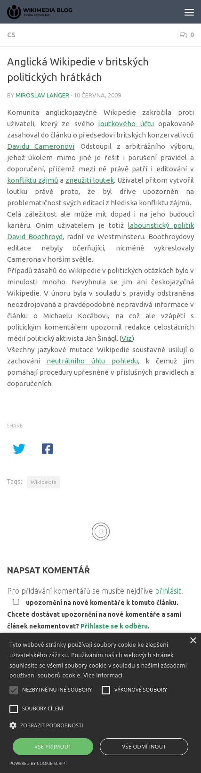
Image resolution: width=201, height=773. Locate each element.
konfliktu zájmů (32, 180)
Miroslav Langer (42, 95)
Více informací (102, 675)
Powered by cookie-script (38, 763)
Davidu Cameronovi (40, 146)
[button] (100, 725)
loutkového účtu (126, 124)
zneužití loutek (89, 180)
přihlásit (168, 591)
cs (11, 35)
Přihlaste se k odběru (114, 626)
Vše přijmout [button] (52, 746)
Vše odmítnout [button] (144, 746)
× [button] (192, 640)
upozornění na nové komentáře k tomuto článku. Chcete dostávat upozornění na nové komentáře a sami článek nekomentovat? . (94, 614)
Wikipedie (43, 482)
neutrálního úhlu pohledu (92, 361)
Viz (126, 338)
